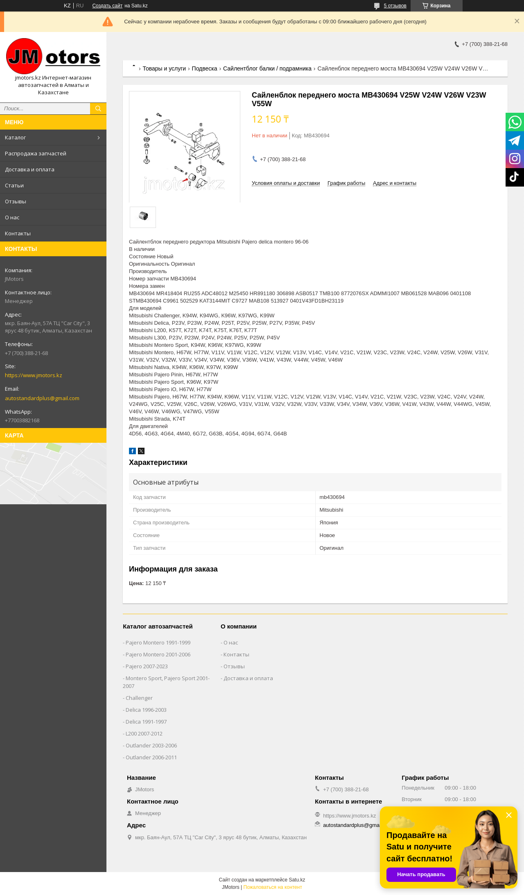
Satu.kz (297, 880)
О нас (12, 217)
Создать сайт (107, 6)
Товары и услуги (164, 68)
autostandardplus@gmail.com (42, 398)
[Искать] (98, 108)
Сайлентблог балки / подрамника (267, 68)
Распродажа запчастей (35, 153)
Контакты (18, 233)
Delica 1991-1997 (146, 721)
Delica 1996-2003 (146, 709)
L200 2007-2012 (144, 733)
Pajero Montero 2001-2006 (158, 654)
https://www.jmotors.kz (33, 375)
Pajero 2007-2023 (147, 666)
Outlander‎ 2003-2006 (151, 745)
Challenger (139, 697)
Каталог (15, 137)
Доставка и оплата (29, 169)
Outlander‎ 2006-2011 (151, 757)
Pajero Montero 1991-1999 (158, 642)
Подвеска (204, 68)
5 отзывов (395, 6)
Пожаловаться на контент (273, 887)
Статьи (14, 185)
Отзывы (15, 201)
